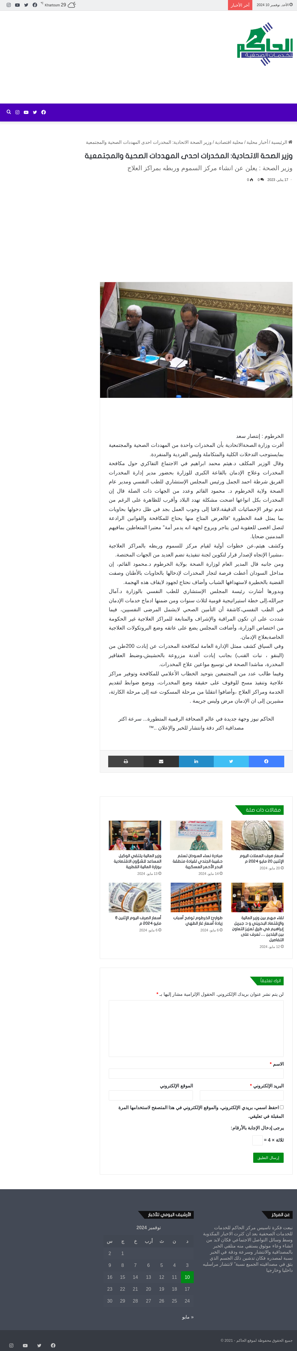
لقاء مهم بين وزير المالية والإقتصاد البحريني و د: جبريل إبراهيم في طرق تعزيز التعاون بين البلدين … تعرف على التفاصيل (258, 929)
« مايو (187, 1316)
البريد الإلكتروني (267, 1085)
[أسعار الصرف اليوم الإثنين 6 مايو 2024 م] (135, 897)
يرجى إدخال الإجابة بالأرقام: (257, 1127)
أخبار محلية (257, 142)
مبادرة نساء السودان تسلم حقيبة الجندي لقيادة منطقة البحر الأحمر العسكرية (197, 861)
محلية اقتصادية (229, 142)
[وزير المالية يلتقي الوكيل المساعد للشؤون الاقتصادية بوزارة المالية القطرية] (135, 835)
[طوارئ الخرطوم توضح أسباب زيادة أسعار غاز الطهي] (196, 897)
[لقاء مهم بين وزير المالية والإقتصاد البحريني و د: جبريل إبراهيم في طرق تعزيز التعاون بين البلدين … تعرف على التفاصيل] (257, 897)
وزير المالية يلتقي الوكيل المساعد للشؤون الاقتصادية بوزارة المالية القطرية (137, 861)
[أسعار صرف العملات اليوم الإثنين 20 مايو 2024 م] (257, 835)
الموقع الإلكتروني (176, 1085)
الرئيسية (282, 142)
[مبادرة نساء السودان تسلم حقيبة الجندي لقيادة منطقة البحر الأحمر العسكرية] (196, 835)
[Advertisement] (99, 57)
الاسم (277, 1064)
